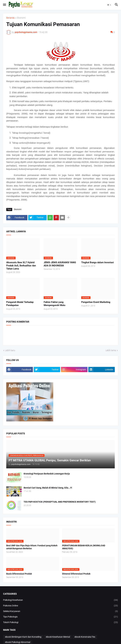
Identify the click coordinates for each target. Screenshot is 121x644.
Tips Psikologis (60, 616)
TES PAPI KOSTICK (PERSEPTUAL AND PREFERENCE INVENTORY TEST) (60, 502)
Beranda (10, 18)
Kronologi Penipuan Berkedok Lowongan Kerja (47, 473)
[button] (4, 4)
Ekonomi (21, 18)
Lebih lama (111, 350)
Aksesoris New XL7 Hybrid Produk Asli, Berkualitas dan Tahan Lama (21, 265)
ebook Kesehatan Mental (58, 637)
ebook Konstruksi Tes (85, 637)
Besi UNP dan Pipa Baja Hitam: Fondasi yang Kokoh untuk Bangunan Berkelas (31, 547)
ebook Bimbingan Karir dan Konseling (23, 637)
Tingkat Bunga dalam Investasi (97, 262)
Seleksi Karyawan (60, 611)
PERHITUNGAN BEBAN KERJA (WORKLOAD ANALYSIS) (83, 547)
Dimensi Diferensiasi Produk (76, 573)
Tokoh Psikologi (60, 622)
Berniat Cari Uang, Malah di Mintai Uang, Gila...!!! (48, 487)
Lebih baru (10, 350)
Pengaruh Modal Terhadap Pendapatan (19, 304)
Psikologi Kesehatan (60, 600)
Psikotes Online (60, 605)
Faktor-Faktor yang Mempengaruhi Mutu (54, 304)
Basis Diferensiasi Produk (19, 573)
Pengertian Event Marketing (95, 302)
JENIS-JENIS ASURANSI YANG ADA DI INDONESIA (60, 264)
